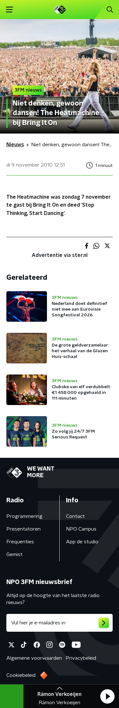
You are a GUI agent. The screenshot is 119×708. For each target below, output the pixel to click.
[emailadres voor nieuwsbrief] (59, 623)
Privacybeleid (81, 658)
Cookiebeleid (21, 675)
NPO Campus (81, 529)
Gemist (14, 554)
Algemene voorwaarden (34, 658)
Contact (75, 516)
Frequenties (20, 541)
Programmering (24, 516)
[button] (107, 696)
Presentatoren (23, 529)
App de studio (82, 541)
